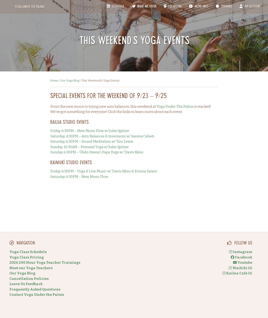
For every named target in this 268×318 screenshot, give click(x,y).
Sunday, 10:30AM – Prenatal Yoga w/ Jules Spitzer (89, 147)
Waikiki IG (240, 268)
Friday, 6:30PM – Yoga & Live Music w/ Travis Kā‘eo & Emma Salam (103, 171)
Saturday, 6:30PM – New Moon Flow (79, 177)
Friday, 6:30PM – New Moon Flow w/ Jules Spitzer (89, 131)
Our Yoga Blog (70, 80)
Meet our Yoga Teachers (31, 268)
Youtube (242, 262)
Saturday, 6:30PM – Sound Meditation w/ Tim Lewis (91, 141)
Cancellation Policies (29, 279)
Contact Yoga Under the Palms (36, 294)
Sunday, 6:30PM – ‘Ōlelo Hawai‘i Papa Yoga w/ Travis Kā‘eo (96, 152)
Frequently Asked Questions (35, 289)
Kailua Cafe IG (237, 273)
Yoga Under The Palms (175, 106)
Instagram (240, 252)
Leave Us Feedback (26, 284)
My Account (250, 6)
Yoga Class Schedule (28, 252)
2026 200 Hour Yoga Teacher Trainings (44, 262)
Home (54, 80)
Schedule (115, 6)
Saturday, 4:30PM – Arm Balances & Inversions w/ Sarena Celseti (102, 136)
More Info (198, 6)
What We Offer (144, 6)
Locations (173, 6)
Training (224, 6)
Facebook (241, 257)
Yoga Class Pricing (26, 257)
